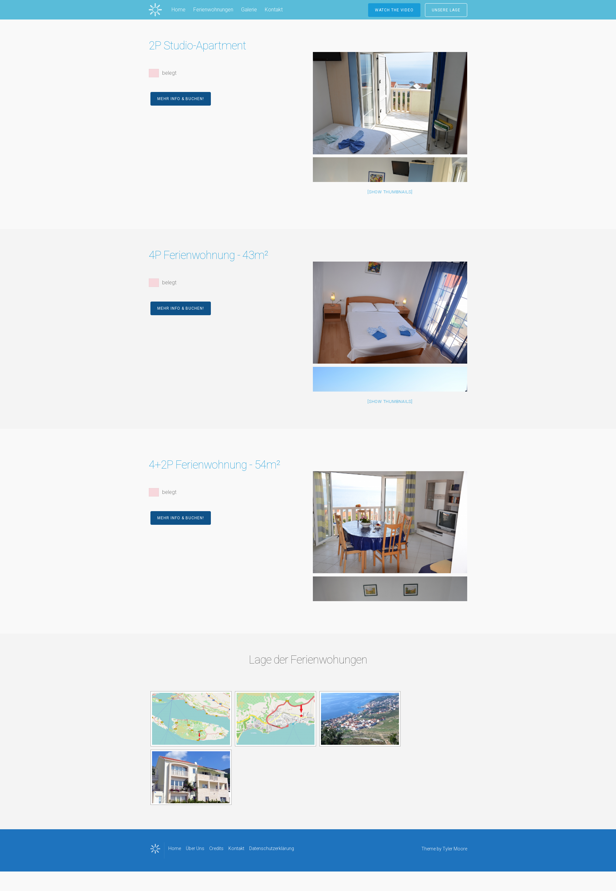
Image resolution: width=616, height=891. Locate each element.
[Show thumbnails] (390, 191)
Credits (216, 848)
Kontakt (274, 9)
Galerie (249, 9)
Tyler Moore (455, 848)
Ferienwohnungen (213, 9)
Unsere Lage (446, 10)
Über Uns (195, 848)
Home (179, 9)
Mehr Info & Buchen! (180, 99)
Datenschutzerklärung (271, 848)
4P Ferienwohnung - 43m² (208, 255)
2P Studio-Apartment (197, 45)
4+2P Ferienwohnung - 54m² (214, 464)
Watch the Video (394, 10)
